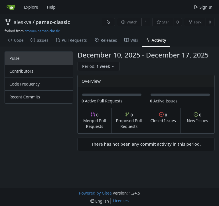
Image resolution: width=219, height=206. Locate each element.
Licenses (121, 200)
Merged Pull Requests (94, 120)
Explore (31, 7)
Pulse (14, 58)
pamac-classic (53, 22)
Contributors (21, 71)
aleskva (22, 22)
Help (51, 7)
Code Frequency (24, 84)
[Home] (11, 7)
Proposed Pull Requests (129, 120)
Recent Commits (24, 97)
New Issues (197, 117)
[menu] (98, 66)
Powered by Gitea (95, 193)
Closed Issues (163, 117)
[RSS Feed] (108, 22)
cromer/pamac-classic (42, 31)
